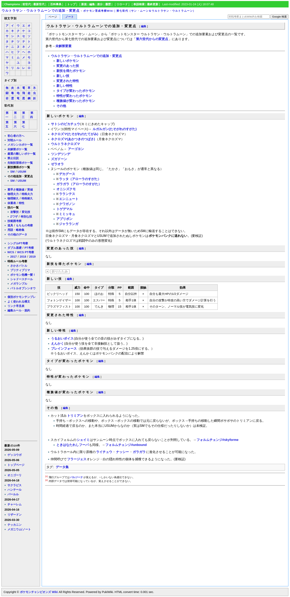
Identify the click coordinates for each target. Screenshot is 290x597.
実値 (30, 189)
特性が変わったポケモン (74, 95)
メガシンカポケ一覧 (20, 144)
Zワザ (14, 216)
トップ (71, 4)
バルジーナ (76, 477)
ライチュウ (104, 452)
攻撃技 (14, 212)
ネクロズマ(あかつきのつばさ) (73, 139)
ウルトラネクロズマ (65, 144)
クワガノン (67, 204)
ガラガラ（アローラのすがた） (79, 184)
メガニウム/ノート (19, 529)
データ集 (62, 467)
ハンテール (14, 489)
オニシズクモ (66, 189)
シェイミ (83, 440)
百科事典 (55, 4)
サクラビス (14, 485)
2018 (23, 256)
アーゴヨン (76, 149)
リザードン (14, 514)
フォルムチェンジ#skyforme (217, 440)
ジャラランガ (68, 224)
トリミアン (75, 415)
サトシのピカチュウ (65, 124)
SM (12, 171)
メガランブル (18, 283)
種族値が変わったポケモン (75, 101)
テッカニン (14, 524)
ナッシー (122, 452)
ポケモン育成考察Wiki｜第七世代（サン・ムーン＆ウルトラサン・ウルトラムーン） (139, 10)
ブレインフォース (64, 348)
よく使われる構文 (18, 301)
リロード (122, 4)
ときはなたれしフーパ (72, 445)
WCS (10, 252)
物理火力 (13, 194)
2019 (32, 256)
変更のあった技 (67, 65)
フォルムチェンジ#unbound (126, 445)
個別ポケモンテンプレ (21, 296)
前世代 (26, 4)
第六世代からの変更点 (152, 39)
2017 (13, 256)
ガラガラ (139, 452)
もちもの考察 (24, 225)
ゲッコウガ (14, 454)
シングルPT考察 (17, 243)
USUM (22, 171)
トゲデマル (64, 209)
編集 (92, 4)
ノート (69, 16)
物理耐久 (13, 198)
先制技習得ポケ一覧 (20, 162)
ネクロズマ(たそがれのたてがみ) (74, 134)
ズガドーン (59, 159)
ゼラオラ (57, 164)
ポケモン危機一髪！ (23, 274)
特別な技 (26, 216)
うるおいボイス (62, 338)
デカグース (67, 174)
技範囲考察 (14, 221)
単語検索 (139, 4)
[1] (46, 476)
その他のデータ (17, 234)
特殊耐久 (27, 198)
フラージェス (76, 459)
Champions (12, 4)
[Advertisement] (20, 377)
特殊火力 (27, 194)
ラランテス (67, 194)
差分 (100, 4)
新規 (84, 4)
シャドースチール (21, 279)
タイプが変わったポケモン (75, 90)
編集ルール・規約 (18, 310)
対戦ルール (14, 140)
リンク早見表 (15, 306)
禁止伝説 (13, 158)
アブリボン (64, 219)
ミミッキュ (67, 214)
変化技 (26, 212)
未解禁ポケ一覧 (17, 149)
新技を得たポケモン (70, 71)
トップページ (15, 464)
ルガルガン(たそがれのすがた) (115, 129)
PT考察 (29, 247)
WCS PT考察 (25, 252)
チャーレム (14, 504)
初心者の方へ (15, 135)
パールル (13, 494)
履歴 (108, 4)
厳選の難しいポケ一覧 (21, 153)
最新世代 (39, 4)
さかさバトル (18, 265)
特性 (21, 203)
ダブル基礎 (14, 247)
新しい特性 (64, 85)
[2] (46, 480)
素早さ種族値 (15, 189)
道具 (10, 225)
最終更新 (152, 4)
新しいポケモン (67, 60)
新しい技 (62, 76)
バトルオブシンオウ (23, 288)
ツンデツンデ (60, 154)
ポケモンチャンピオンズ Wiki (39, 592)
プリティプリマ (20, 270)
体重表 (11, 203)
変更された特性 (67, 81)
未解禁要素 (63, 46)
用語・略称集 (15, 229)
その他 (61, 106)
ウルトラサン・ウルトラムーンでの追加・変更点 (41, 10)
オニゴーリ (14, 475)
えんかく (57, 343)
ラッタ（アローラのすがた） (80, 179)
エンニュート (68, 199)
